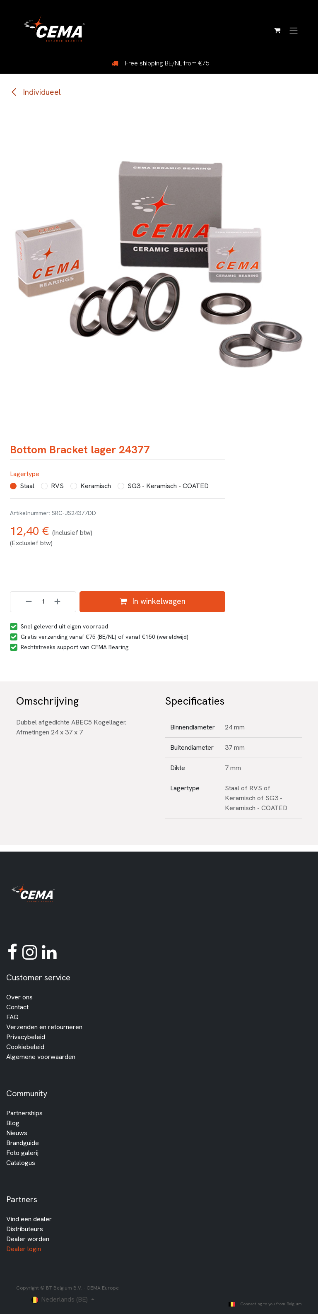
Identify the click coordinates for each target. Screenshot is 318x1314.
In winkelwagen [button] (153, 601)
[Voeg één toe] (63, 602)
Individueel (35, 92)
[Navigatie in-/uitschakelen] (293, 30)
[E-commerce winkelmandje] (277, 30)
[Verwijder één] (23, 602)
